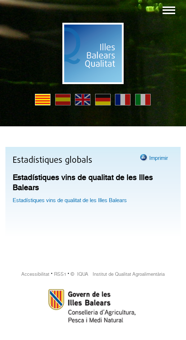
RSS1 (60, 274)
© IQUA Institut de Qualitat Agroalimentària (118, 274)
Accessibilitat (35, 274)
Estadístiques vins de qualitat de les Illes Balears (70, 200)
